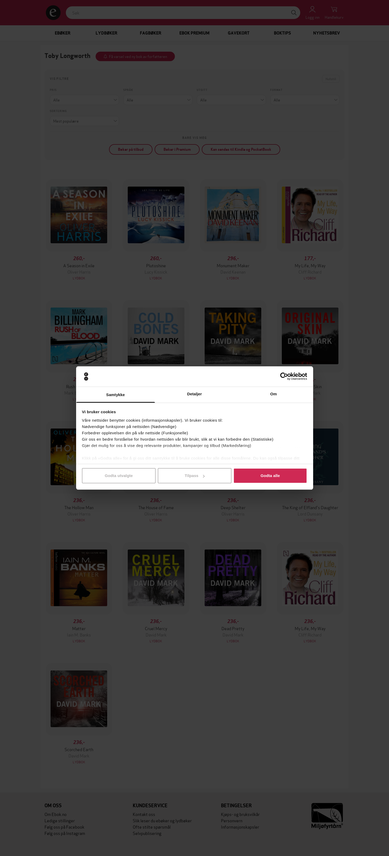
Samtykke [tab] (115, 394)
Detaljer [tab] (194, 394)
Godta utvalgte (119, 475)
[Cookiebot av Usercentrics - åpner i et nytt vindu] (284, 377)
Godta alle (270, 475)
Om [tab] (273, 394)
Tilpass (195, 475)
